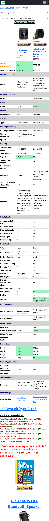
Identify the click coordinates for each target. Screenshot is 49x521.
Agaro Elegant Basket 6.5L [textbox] (11, 13)
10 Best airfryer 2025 (18, 408)
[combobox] (24, 12)
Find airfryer (9, 8)
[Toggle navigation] (44, 2)
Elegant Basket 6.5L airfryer (22, 52)
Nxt (1, 8)
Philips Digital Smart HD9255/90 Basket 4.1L (40, 399)
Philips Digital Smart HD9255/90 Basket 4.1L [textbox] (17, 18)
